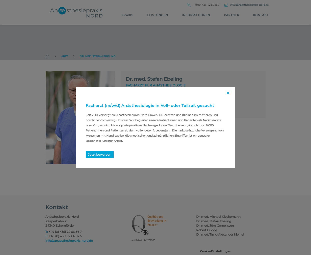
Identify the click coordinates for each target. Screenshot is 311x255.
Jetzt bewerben (99, 154)
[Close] (228, 93)
